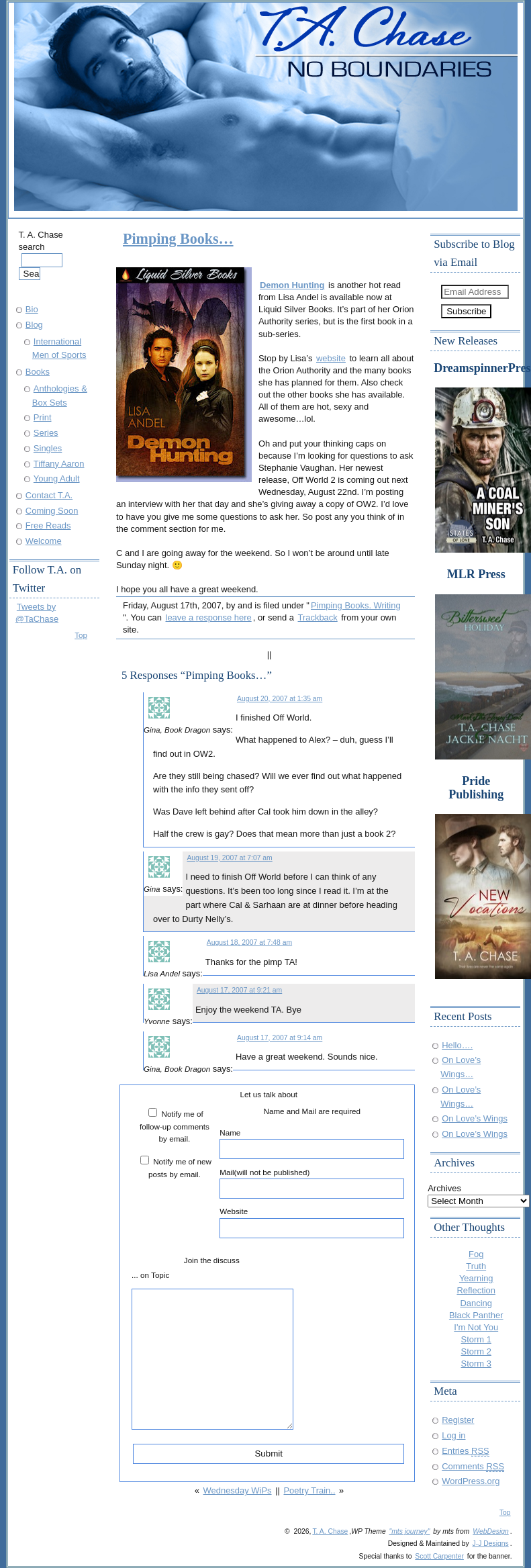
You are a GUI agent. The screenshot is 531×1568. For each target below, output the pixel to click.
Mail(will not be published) (312, 1183)
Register (458, 1420)
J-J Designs (491, 1543)
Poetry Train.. (309, 1490)
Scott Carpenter (439, 1556)
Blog (34, 325)
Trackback (318, 617)
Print (43, 417)
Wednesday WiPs (237, 1490)
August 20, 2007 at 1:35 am (279, 698)
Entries (465, 1451)
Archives (444, 1188)
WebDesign (490, 1531)
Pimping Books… (178, 238)
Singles (48, 448)
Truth (476, 1266)
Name (312, 1143)
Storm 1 (476, 1339)
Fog (476, 1254)
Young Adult (57, 478)
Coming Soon (52, 511)
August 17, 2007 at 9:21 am (239, 990)
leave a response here (209, 617)
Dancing (476, 1303)
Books (38, 372)
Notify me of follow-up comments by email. (174, 1126)
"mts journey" (409, 1531)
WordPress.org (470, 1481)
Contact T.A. (49, 495)
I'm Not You (476, 1327)
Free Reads (48, 525)
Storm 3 (476, 1363)
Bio (32, 309)
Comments (473, 1466)
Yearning (476, 1278)
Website (312, 1222)
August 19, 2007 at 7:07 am (229, 858)
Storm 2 (476, 1351)
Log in (453, 1435)
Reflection (475, 1290)
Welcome (44, 541)
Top (81, 635)
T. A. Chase (330, 1531)
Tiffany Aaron (59, 464)
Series (46, 433)
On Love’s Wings (475, 1118)
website (331, 358)
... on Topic (150, 1275)
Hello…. (457, 1045)
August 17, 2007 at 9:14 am (279, 1038)
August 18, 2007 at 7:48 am (249, 942)
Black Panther (476, 1315)
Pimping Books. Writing (356, 605)
